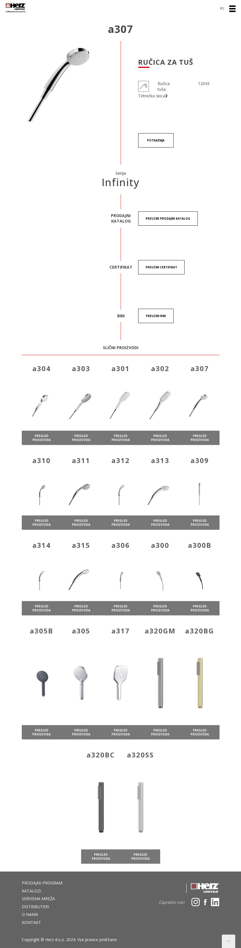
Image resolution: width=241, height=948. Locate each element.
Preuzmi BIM (156, 316)
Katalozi (31, 891)
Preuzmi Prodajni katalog (168, 219)
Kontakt (31, 922)
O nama (30, 914)
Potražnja (155, 140)
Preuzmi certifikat (161, 267)
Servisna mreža (38, 898)
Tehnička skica (153, 96)
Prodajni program (42, 883)
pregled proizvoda (41, 451)
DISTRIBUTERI (35, 906)
